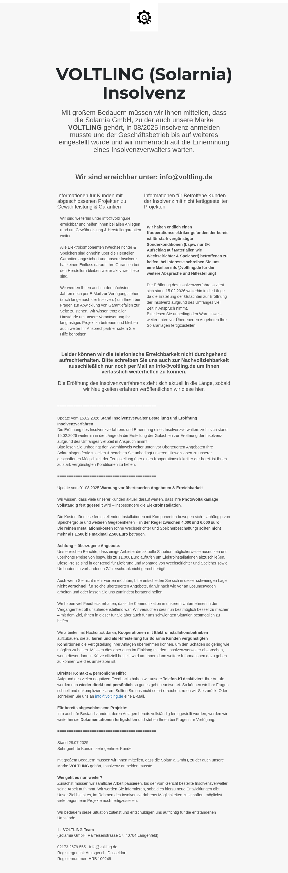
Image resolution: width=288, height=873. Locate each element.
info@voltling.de (109, 696)
